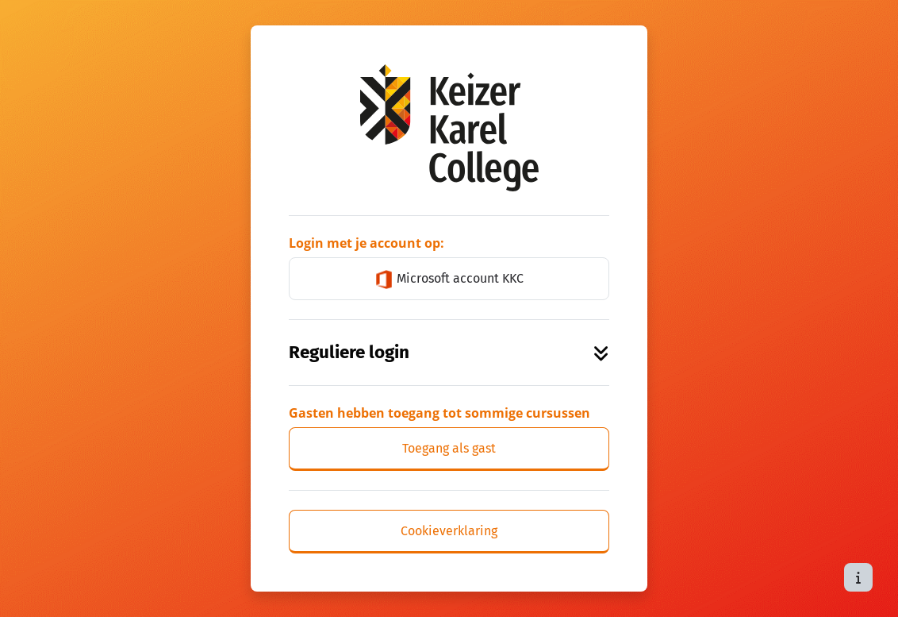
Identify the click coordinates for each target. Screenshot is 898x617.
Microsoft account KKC (449, 279)
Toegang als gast (449, 448)
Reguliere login (449, 352)
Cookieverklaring (449, 530)
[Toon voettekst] (858, 577)
